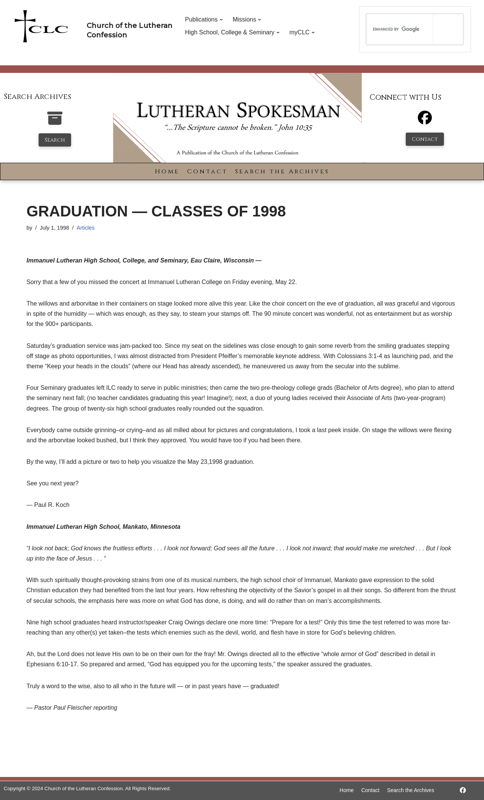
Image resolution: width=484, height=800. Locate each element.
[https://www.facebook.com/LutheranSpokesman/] (463, 790)
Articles (86, 228)
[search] (400, 29)
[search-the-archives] (54, 122)
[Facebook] (425, 121)
